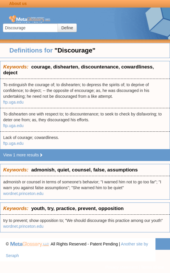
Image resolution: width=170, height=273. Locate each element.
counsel (81, 170)
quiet (63, 170)
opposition (111, 208)
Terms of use (152, 267)
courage (40, 67)
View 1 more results (23, 155)
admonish (42, 170)
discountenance (99, 67)
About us (18, 3)
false (99, 170)
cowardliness (137, 67)
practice (65, 208)
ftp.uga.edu (13, 102)
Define (67, 28)
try (50, 208)
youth (37, 208)
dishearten (65, 67)
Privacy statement (121, 267)
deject (10, 72)
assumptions (122, 170)
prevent (87, 208)
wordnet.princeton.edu (23, 193)
